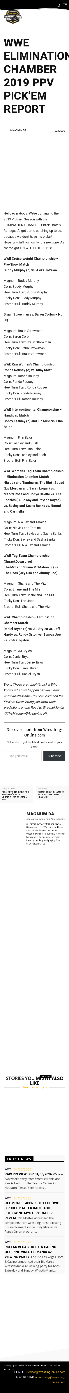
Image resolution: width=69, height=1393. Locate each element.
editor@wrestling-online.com (46, 1372)
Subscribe (54, 756)
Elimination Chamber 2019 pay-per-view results (51, 794)
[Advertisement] (34, 171)
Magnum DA (19, 130)
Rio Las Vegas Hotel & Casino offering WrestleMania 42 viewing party (30, 1252)
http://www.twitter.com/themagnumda (45, 819)
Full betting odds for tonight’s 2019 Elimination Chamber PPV (15, 796)
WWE (8, 1169)
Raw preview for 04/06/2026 (28, 1174)
